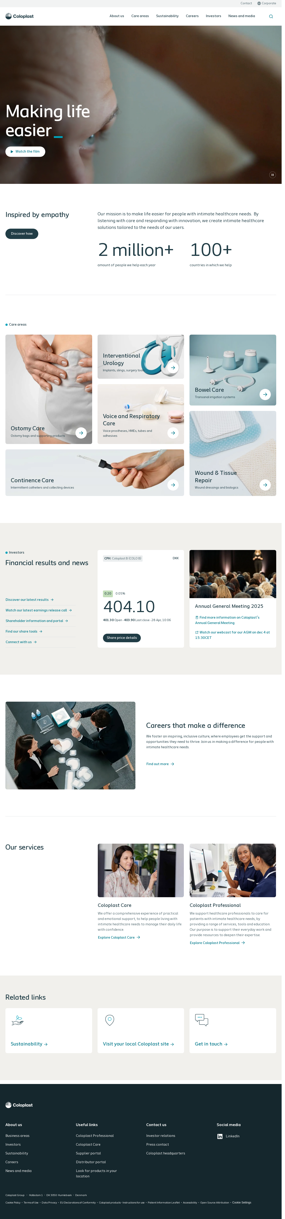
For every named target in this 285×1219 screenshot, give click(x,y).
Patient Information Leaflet (164, 1202)
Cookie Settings (241, 1202)
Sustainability (167, 16)
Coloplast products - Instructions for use (122, 1202)
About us (116, 16)
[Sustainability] (48, 1030)
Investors (213, 16)
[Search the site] (271, 16)
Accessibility (190, 1202)
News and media (241, 16)
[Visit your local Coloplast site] (141, 1030)
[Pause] (272, 174)
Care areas (140, 16)
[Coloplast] (140, 1105)
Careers (192, 16)
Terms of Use (31, 1202)
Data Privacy (49, 1202)
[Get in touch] (232, 1030)
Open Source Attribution (214, 1202)
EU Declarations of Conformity (78, 1202)
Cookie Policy (13, 1202)
